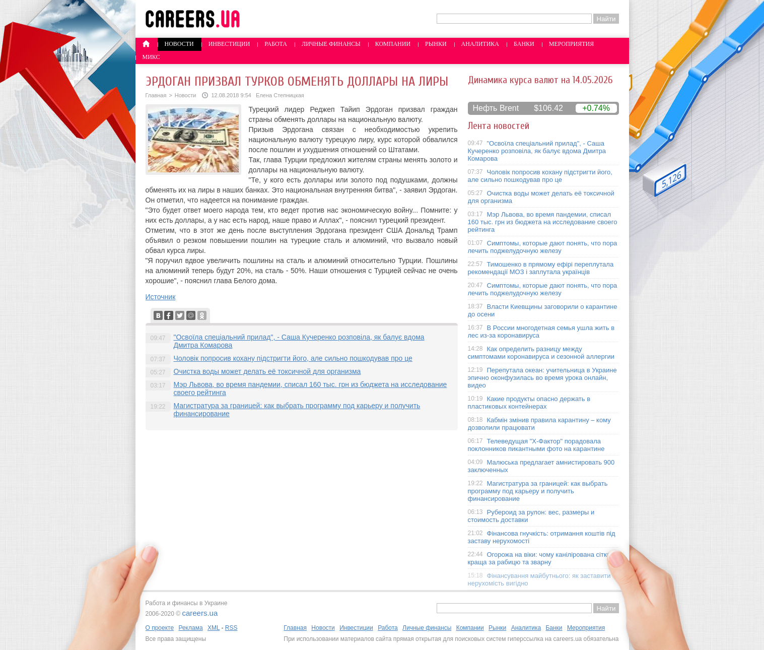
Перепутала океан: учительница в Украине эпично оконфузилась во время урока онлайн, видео (542, 377)
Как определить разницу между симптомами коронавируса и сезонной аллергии (541, 352)
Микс (151, 56)
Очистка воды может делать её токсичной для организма (267, 371)
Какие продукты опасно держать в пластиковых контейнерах (529, 402)
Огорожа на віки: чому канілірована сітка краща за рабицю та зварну (539, 558)
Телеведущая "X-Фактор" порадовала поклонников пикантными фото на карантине (536, 444)
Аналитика (480, 43)
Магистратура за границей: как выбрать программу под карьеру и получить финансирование (538, 491)
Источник (161, 297)
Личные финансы (331, 43)
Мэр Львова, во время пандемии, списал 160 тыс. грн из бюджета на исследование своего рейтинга (542, 222)
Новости (179, 43)
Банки (524, 43)
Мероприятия (571, 43)
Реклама (190, 627)
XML (213, 627)
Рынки (435, 43)
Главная (156, 95)
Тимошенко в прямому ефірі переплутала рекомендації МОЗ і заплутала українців (541, 268)
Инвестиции (229, 43)
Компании (392, 43)
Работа (275, 43)
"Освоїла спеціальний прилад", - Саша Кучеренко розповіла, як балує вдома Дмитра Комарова (537, 151)
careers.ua (200, 613)
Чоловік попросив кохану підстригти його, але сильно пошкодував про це (293, 358)
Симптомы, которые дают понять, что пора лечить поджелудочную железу (542, 246)
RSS (231, 627)
